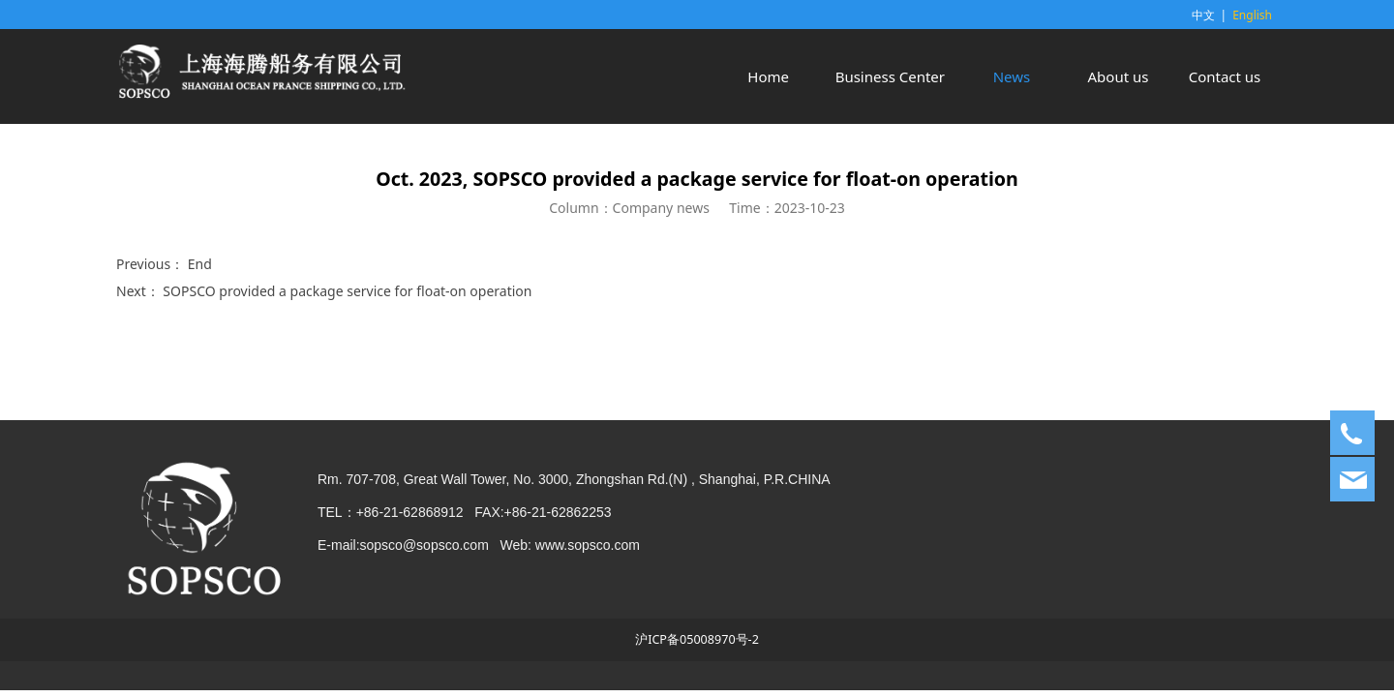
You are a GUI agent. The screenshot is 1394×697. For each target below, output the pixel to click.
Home (768, 76)
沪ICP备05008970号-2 (697, 639)
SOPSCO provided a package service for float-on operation (347, 291)
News (1012, 76)
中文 (1203, 15)
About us (1118, 76)
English (1252, 15)
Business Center (890, 76)
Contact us (1225, 76)
